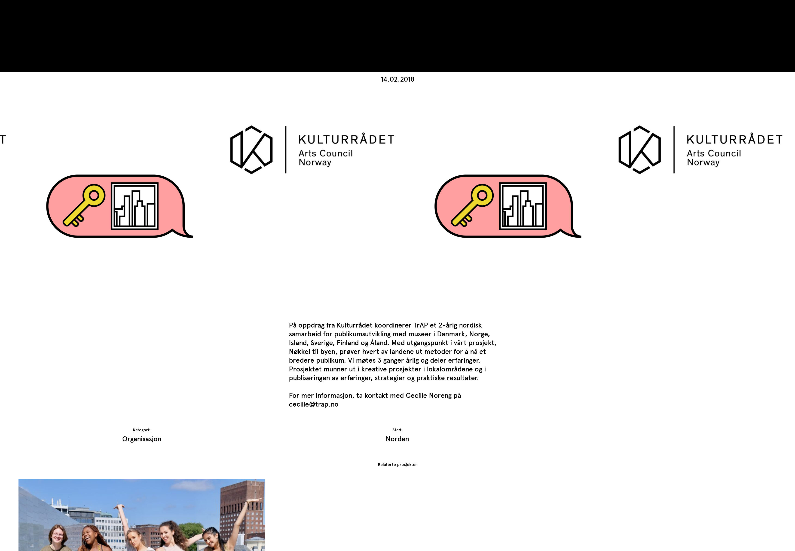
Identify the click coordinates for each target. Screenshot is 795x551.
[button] (747, 107)
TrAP (25, 6)
